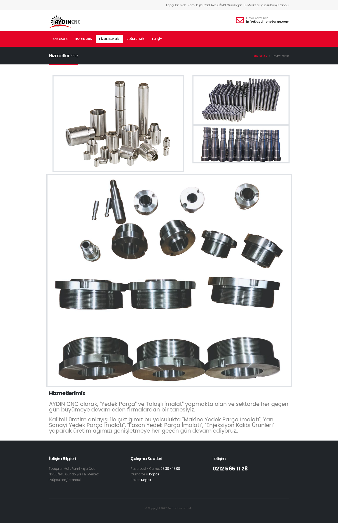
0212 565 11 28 (231, 468)
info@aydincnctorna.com (267, 21)
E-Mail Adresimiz (257, 18)
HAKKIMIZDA (83, 39)
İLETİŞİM (157, 39)
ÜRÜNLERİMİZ (135, 39)
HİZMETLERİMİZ (109, 39)
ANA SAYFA (60, 39)
